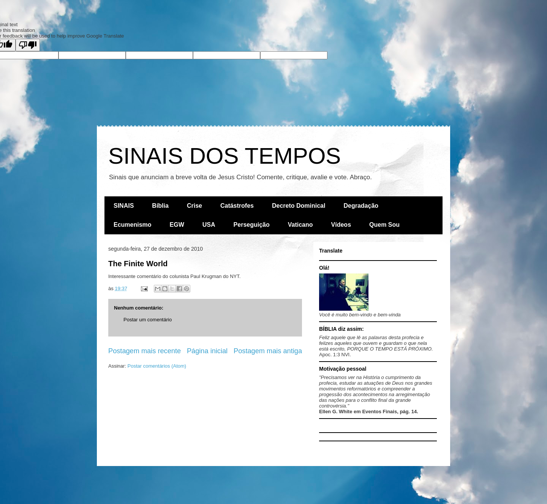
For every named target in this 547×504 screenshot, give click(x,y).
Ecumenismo (133, 224)
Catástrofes (237, 205)
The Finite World (138, 263)
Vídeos (341, 224)
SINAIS (124, 205)
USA (208, 224)
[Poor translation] (28, 45)
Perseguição (252, 224)
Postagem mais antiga (268, 351)
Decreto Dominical (298, 205)
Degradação (360, 205)
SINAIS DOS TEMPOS (224, 156)
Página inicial (207, 351)
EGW (177, 224)
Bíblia (160, 205)
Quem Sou (384, 224)
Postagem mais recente (144, 351)
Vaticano (300, 224)
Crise (194, 205)
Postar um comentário (147, 319)
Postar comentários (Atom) (157, 366)
